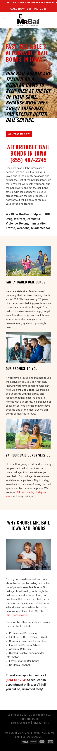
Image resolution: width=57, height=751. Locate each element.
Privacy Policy (41, 722)
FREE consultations (17, 615)
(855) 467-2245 (16, 680)
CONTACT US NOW (19, 134)
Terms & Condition (19, 722)
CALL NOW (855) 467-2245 (28, 8)
